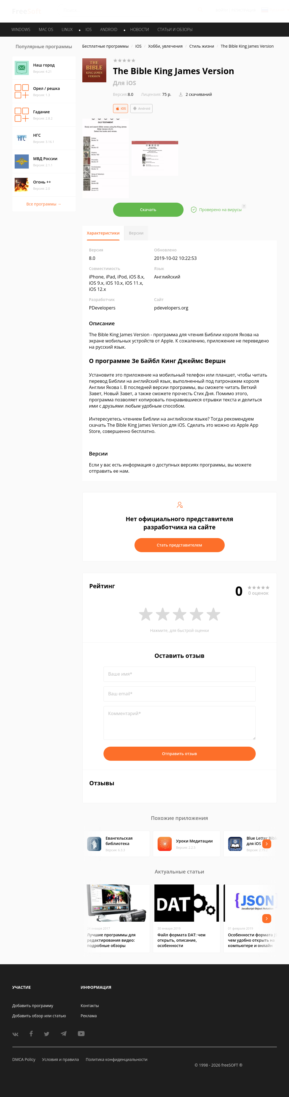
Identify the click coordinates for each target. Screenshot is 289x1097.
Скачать (148, 209)
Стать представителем (179, 545)
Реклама (89, 1015)
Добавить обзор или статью (39, 1015)
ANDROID (108, 29)
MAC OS (46, 29)
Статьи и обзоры (175, 29)
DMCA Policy (24, 1059)
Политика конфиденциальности (116, 1059)
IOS (88, 29)
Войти (222, 10)
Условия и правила (60, 1059)
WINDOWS (21, 29)
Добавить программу (32, 1005)
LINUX (67, 29)
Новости (139, 29)
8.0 (123, 94)
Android (141, 108)
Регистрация (243, 10)
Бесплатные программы (105, 46)
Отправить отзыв (179, 753)
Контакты (90, 1005)
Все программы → (43, 204)
